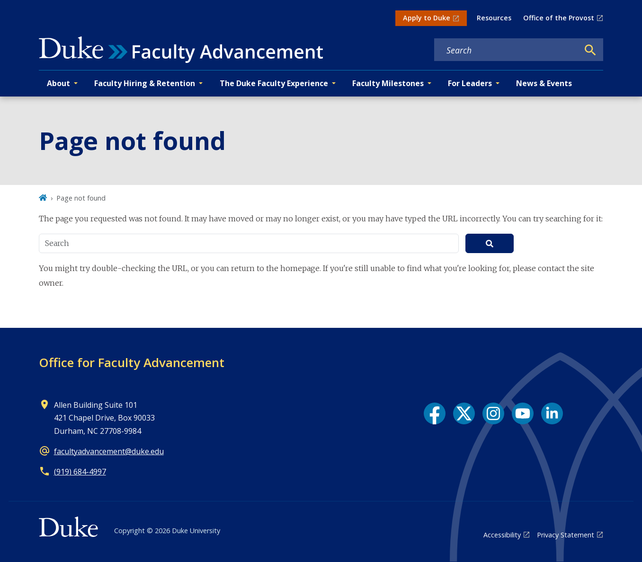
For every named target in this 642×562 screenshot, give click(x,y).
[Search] (590, 50)
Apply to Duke (426, 17)
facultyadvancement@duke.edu (109, 451)
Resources (494, 17)
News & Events (544, 83)
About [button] (58, 83)
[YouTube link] (523, 413)
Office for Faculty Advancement (131, 362)
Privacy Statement (565, 534)
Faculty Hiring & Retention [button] (144, 83)
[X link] (464, 413)
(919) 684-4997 (80, 471)
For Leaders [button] (470, 83)
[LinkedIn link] (552, 413)
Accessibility (502, 534)
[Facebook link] (435, 413)
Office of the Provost (558, 17)
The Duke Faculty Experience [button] (274, 83)
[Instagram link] (493, 413)
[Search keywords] (507, 50)
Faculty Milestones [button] (388, 83)
